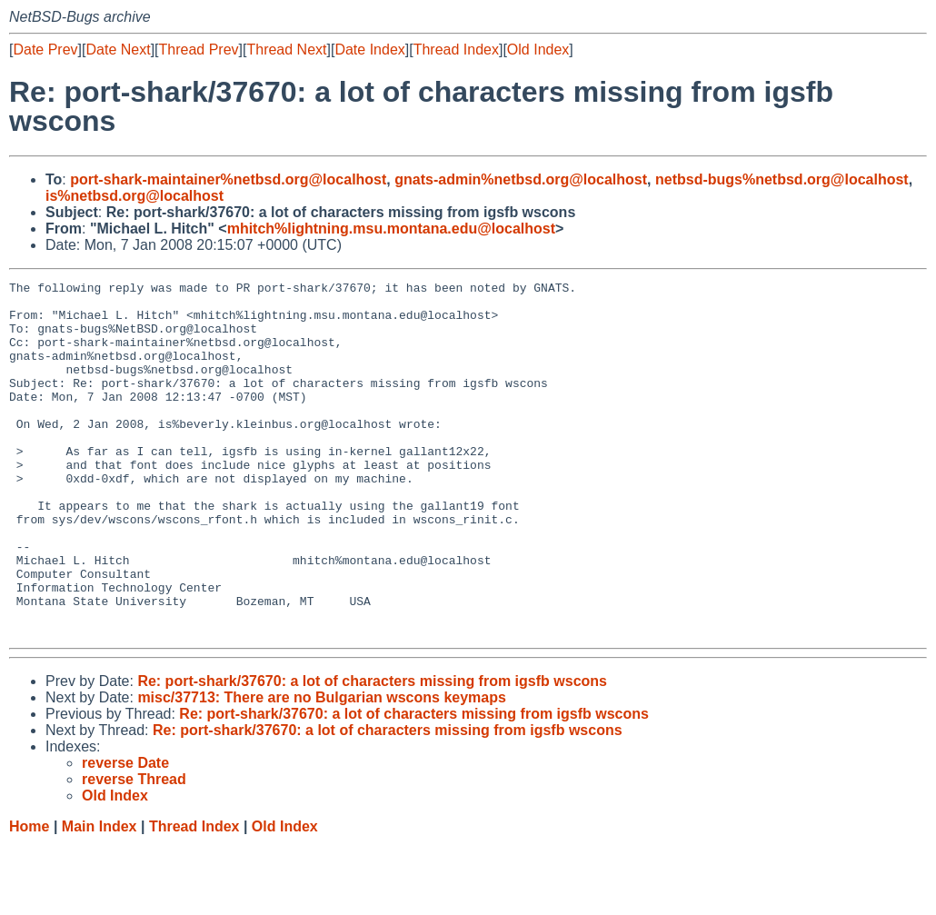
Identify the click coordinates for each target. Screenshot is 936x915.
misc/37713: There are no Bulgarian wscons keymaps (321, 768)
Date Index (369, 49)
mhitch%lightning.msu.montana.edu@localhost (391, 228)
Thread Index (456, 49)
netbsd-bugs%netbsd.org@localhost (782, 179)
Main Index (99, 897)
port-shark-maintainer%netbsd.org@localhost (228, 179)
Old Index (538, 49)
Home (29, 897)
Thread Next (286, 49)
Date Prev (45, 49)
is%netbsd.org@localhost (134, 196)
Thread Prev (199, 49)
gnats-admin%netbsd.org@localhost (520, 179)
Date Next (117, 49)
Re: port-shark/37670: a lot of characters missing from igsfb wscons (372, 752)
